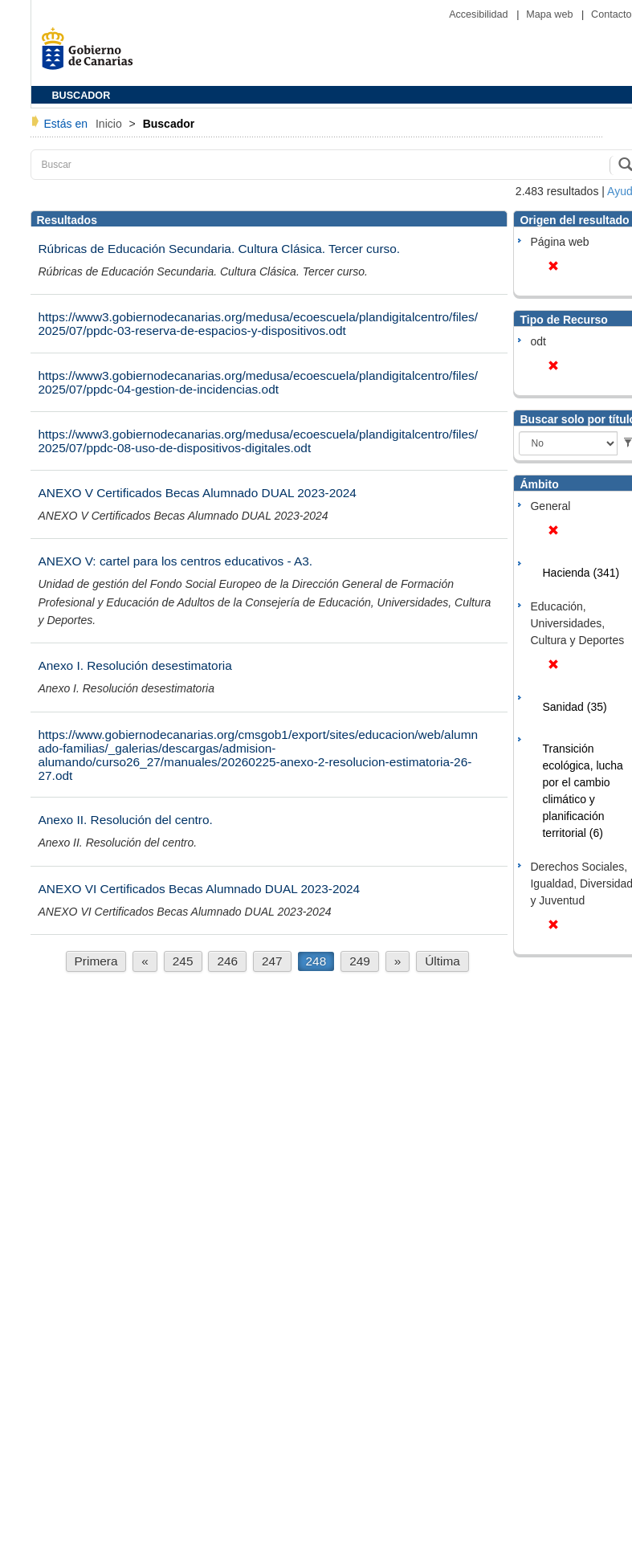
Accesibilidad (480, 14)
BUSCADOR (81, 95)
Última (442, 961)
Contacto (611, 14)
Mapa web (551, 14)
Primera (96, 961)
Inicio (110, 123)
